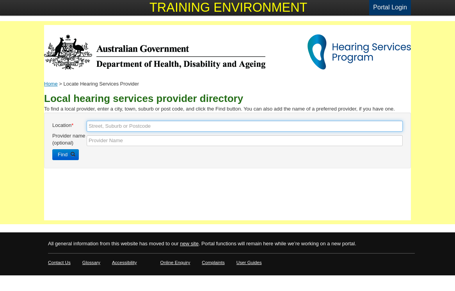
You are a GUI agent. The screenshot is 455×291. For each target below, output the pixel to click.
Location (62, 125)
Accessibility (124, 262)
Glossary (91, 262)
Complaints (213, 262)
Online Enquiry (175, 262)
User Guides (249, 262)
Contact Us (59, 262)
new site (189, 243)
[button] (65, 154)
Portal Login (390, 7)
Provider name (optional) (68, 139)
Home (51, 84)
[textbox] (245, 126)
